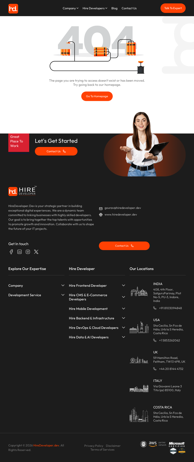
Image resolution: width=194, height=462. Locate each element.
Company (69, 8)
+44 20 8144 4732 (171, 369)
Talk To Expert (173, 8)
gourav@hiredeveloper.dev (123, 208)
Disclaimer (113, 446)
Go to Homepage (97, 96)
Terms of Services (102, 449)
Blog (114, 8)
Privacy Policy (93, 446)
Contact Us (129, 8)
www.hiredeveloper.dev (121, 214)
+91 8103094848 (170, 308)
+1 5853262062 (169, 340)
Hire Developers (94, 8)
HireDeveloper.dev (46, 445)
